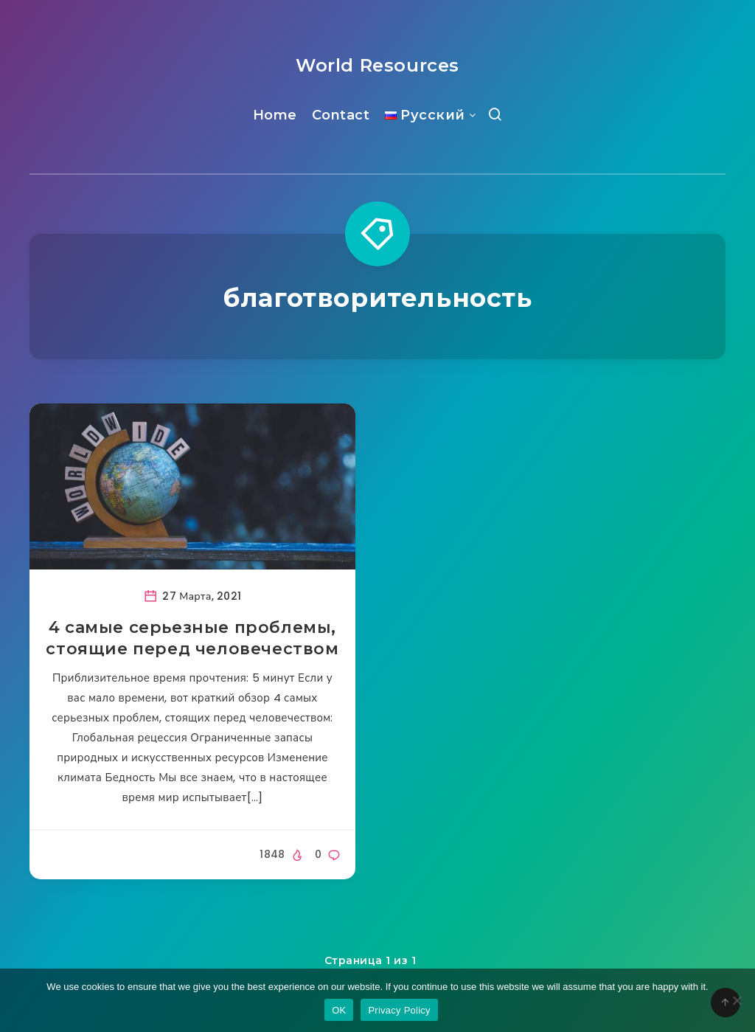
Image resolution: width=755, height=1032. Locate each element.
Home (275, 115)
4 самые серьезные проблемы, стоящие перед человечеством (192, 638)
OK (339, 1010)
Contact (341, 115)
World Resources (377, 65)
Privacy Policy (399, 1010)
